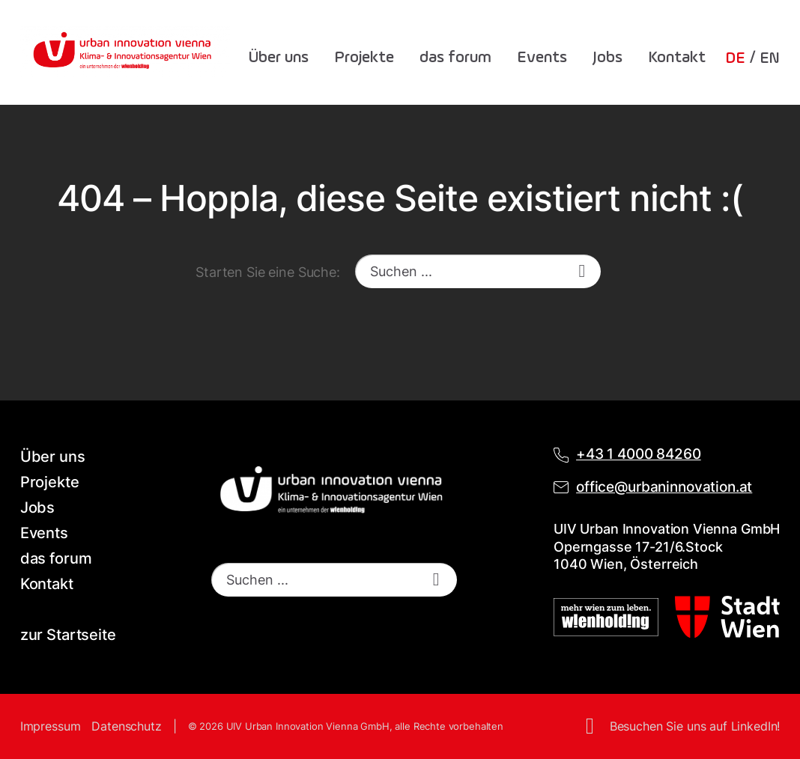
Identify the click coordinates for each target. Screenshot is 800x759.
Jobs (607, 57)
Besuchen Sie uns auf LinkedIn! (695, 726)
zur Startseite (68, 635)
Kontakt (677, 57)
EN (770, 58)
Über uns (279, 57)
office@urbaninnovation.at (664, 487)
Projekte (364, 57)
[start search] (582, 271)
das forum (455, 57)
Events (542, 57)
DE (735, 58)
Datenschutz (126, 726)
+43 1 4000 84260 (638, 454)
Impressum (50, 726)
